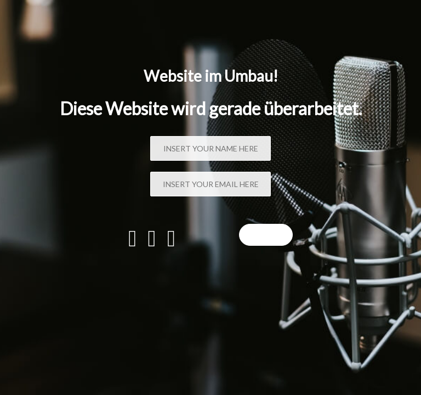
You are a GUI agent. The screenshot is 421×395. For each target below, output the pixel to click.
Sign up (265, 234)
